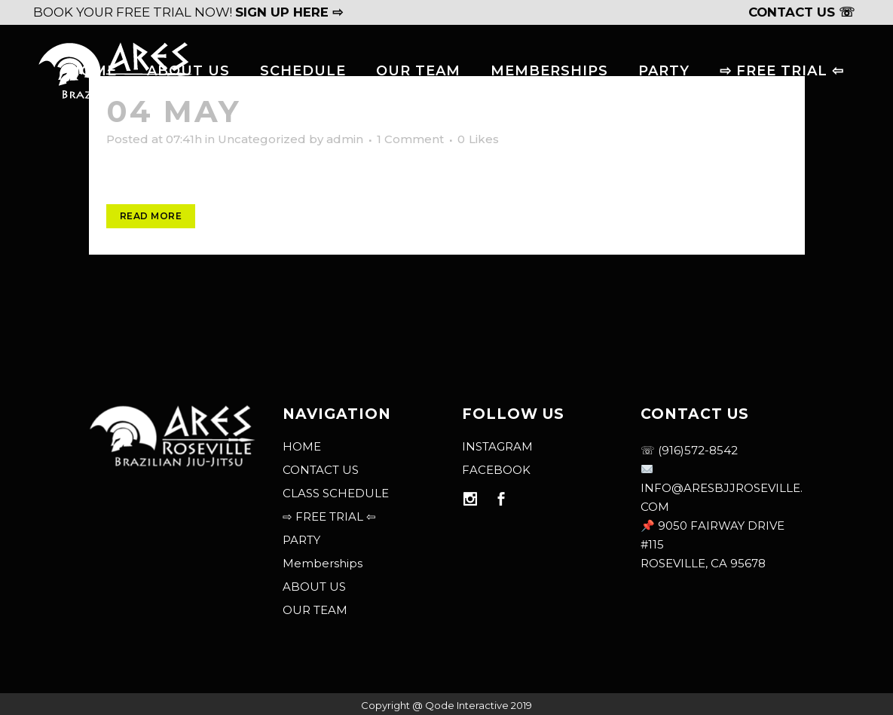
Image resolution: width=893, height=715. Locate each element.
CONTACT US (321, 470)
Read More (151, 216)
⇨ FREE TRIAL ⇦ (329, 516)
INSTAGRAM (497, 446)
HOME (302, 446)
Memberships (322, 563)
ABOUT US (314, 586)
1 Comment (410, 139)
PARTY (301, 540)
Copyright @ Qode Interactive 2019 (446, 705)
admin (344, 139)
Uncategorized (262, 139)
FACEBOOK (496, 470)
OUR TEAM (315, 610)
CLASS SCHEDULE (336, 493)
